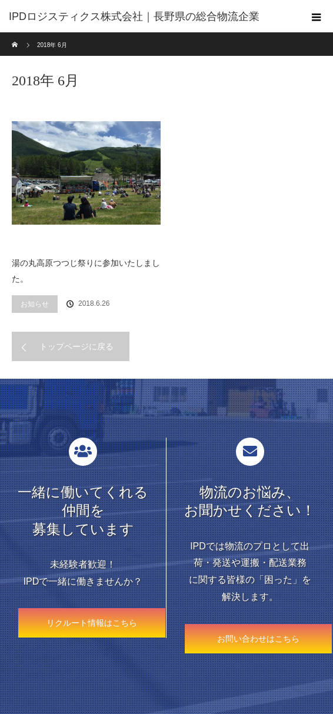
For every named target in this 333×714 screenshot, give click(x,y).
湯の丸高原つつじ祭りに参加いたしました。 (86, 270)
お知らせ (35, 304)
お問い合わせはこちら (258, 638)
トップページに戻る (76, 346)
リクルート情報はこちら (91, 623)
